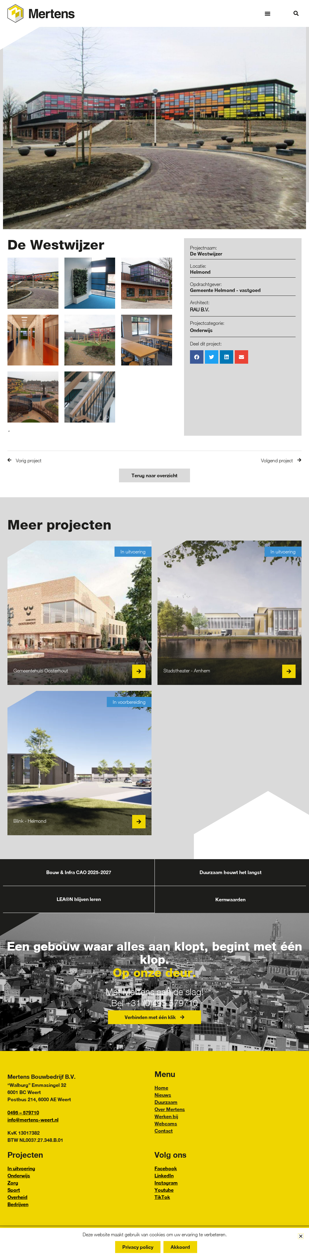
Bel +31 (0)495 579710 (154, 1002)
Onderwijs (201, 330)
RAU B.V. (199, 309)
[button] (267, 13)
